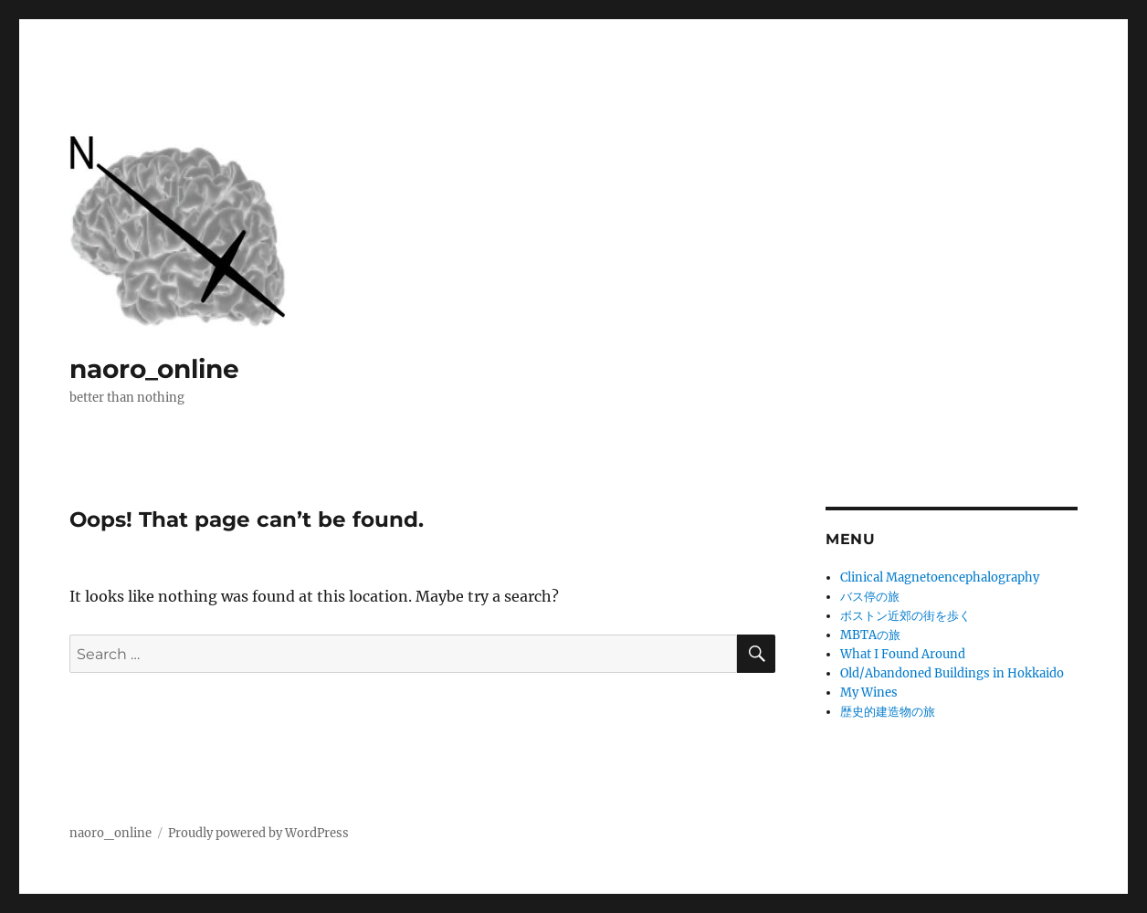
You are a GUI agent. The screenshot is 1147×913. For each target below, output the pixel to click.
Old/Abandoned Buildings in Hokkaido (952, 673)
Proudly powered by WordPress (258, 833)
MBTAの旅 (870, 635)
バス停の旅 (870, 596)
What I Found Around (902, 654)
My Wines (869, 692)
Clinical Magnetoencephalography (939, 577)
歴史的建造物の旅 (887, 711)
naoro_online (154, 368)
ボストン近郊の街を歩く (905, 616)
